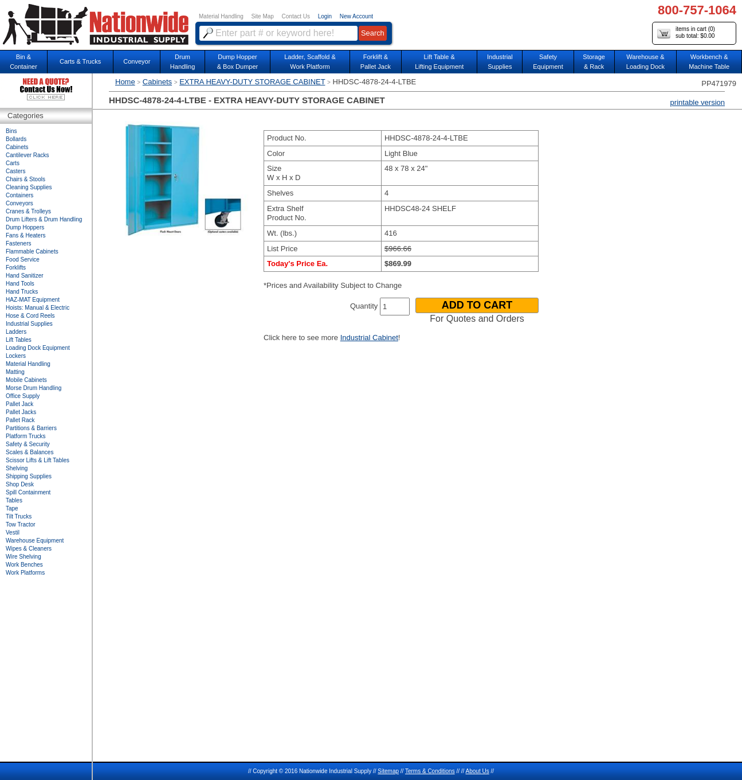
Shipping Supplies (29, 476)
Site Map (262, 16)
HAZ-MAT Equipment (33, 300)
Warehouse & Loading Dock (645, 61)
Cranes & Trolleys (28, 211)
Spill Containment (28, 492)
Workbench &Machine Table (709, 61)
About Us (477, 771)
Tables (14, 500)
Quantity (364, 306)
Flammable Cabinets (32, 251)
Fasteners (18, 243)
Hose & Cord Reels (30, 316)
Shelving (17, 468)
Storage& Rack (594, 61)
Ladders (16, 332)
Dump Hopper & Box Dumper (237, 61)
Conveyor (136, 61)
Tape (12, 508)
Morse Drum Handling (33, 388)
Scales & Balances (29, 452)
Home (125, 81)
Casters (15, 171)
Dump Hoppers (25, 227)
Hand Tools (20, 283)
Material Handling (221, 16)
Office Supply (23, 396)
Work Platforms (25, 573)
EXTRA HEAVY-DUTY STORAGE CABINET (252, 81)
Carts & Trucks (80, 61)
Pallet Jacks (21, 412)
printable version (697, 102)
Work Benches (24, 564)
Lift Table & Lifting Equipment (439, 61)
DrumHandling (182, 61)
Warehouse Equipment (35, 540)
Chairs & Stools (25, 179)
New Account (356, 16)
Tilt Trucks (19, 516)
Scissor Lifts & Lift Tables (37, 460)
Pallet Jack (19, 404)
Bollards (16, 139)
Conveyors (19, 203)
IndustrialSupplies (500, 61)
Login (325, 16)
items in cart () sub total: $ (686, 33)
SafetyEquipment (548, 61)
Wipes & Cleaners (29, 548)
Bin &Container (23, 61)
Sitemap (388, 771)
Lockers (16, 356)
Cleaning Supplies (29, 187)
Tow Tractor (21, 524)
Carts (12, 163)
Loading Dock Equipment (38, 348)
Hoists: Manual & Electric (37, 308)
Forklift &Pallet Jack (375, 61)
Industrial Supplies (29, 324)
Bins (11, 131)
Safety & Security (28, 444)
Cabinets (157, 81)
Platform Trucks (25, 436)
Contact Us (296, 16)
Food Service (23, 259)
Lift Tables (19, 340)
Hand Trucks (22, 291)
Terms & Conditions (430, 771)
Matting (15, 372)
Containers (19, 195)
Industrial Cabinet (369, 337)
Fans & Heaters (25, 235)
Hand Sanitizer (25, 275)
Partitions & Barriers (31, 428)
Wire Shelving (23, 556)
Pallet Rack (20, 420)
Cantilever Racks (27, 155)
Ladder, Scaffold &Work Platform (310, 61)
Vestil (12, 532)
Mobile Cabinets (26, 380)
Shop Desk (20, 484)
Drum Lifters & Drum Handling (44, 219)
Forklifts (16, 267)
